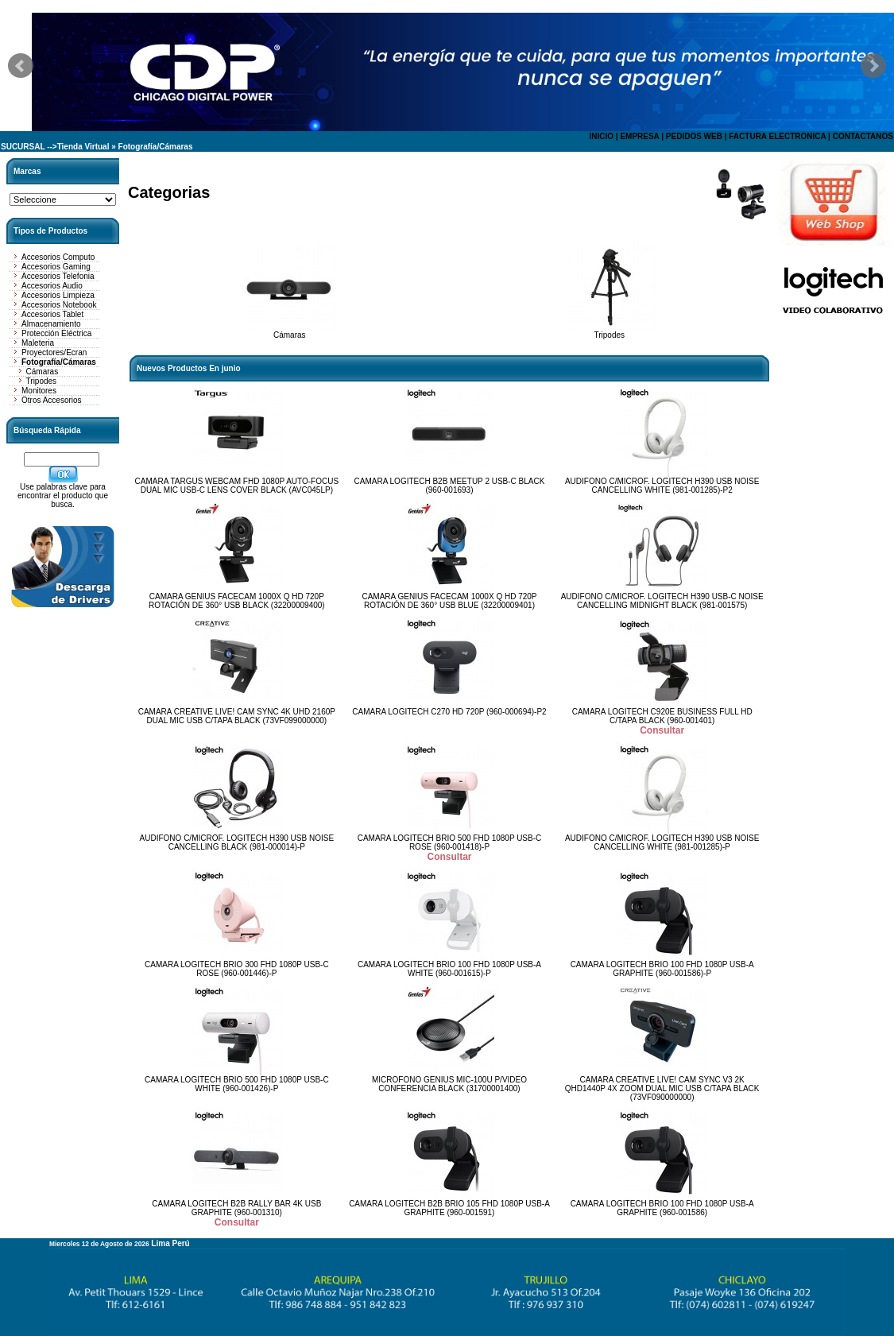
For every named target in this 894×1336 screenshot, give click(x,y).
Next (873, 66)
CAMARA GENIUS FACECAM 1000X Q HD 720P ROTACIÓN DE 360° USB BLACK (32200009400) (237, 601)
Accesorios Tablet (52, 314)
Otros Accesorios (51, 400)
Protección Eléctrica (56, 333)
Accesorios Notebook (59, 304)
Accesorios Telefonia (58, 276)
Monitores (38, 390)
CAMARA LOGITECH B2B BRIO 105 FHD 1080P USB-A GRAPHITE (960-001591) (449, 1208)
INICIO (601, 136)
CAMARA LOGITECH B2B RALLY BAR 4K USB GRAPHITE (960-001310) (236, 1208)
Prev (20, 66)
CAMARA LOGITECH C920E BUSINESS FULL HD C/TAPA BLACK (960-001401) (662, 716)
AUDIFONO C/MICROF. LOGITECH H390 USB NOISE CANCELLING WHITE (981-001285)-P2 (662, 485)
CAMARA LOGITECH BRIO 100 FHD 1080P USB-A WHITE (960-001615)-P (449, 969)
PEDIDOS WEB (694, 136)
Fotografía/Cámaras (155, 146)
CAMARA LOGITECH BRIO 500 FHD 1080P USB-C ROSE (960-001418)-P (450, 842)
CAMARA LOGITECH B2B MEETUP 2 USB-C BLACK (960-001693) (449, 485)
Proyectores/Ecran (54, 352)
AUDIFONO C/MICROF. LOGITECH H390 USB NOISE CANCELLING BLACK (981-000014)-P (237, 842)
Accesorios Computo (58, 257)
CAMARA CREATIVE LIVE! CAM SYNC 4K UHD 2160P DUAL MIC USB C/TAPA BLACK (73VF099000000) (236, 716)
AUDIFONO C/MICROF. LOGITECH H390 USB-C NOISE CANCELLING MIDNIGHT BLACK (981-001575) (662, 601)
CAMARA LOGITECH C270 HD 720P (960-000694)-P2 (449, 711)
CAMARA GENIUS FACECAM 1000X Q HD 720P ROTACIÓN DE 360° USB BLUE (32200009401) (449, 601)
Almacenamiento (50, 323)
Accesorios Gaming (56, 266)
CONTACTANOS (863, 136)
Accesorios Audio (52, 285)
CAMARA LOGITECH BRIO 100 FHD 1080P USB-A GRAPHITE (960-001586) (662, 1208)
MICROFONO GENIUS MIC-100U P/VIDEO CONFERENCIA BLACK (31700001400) (449, 1084)
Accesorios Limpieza (58, 295)
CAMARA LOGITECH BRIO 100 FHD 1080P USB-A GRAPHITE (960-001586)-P (662, 969)
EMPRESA (639, 136)
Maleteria (37, 343)
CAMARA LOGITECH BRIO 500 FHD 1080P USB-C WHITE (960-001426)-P (237, 1084)
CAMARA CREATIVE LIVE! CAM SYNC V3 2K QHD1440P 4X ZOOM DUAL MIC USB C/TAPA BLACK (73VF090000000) (662, 1088)
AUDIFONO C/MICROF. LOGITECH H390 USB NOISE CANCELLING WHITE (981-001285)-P (662, 842)
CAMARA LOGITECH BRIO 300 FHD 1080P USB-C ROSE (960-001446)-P (237, 969)
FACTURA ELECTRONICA (777, 136)
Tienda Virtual (83, 146)
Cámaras (42, 371)
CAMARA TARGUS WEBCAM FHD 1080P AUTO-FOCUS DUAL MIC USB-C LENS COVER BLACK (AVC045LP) (237, 485)
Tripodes (41, 381)
